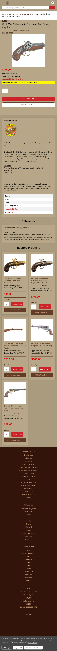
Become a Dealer (28, 464)
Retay (28, 565)
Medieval (28, 527)
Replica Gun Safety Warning (28, 470)
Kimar (28, 562)
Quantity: (5, 87)
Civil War (28, 521)
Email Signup (28, 455)
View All (28, 581)
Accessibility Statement (28, 485)
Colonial (28, 524)
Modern (28, 515)
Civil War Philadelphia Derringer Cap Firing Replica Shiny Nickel (39, 280)
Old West (28, 512)
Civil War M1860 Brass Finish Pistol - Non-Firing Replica (13, 408)
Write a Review (25, 31)
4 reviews (17, 413)
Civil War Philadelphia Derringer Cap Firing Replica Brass (12, 280)
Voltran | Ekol (28, 559)
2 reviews (44, 285)
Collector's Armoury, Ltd (28, 553)
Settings (6, 647)
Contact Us (28, 461)
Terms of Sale (28, 491)
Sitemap (28, 498)
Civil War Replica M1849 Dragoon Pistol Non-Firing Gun (41, 345)
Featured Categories (28, 509)
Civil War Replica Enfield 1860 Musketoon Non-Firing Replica (15, 345)
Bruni (28, 556)
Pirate (28, 530)
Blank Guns (28, 518)
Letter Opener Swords (28, 533)
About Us (28, 458)
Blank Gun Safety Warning (28, 467)
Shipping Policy (28, 473)
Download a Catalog (28, 482)
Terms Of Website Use (28, 495)
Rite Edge (28, 578)
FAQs (28, 479)
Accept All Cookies (33, 647)
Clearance (28, 536)
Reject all (18, 647)
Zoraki (28, 568)
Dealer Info (28, 539)
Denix (28, 550)
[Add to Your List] (15, 310)
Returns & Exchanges (28, 476)
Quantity (7, 300)
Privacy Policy (28, 488)
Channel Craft (28, 572)
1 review (16, 31)
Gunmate (28, 575)
